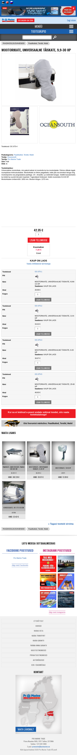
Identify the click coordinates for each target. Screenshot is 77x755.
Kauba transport (38, 635)
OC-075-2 (38, 306)
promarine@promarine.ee (41, 746)
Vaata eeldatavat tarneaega (38, 264)
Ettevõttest (38, 621)
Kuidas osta (38, 631)
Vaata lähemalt (26, 729)
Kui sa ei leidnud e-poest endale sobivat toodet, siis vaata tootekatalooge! (38, 413)
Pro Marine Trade (14, 159)
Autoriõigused (38, 660)
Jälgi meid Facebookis (20, 565)
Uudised (38, 626)
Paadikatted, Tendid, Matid (38, 43)
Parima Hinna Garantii (38, 645)
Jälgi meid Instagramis (57, 612)
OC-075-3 (38, 340)
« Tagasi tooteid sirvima (61, 524)
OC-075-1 (38, 272)
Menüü (38, 26)
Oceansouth (11, 157)
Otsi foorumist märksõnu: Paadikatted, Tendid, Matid (48, 423)
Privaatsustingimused (38, 655)
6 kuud (38, 253)
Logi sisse (71, 20)
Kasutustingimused (38, 650)
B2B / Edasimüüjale (38, 665)
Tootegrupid (38, 31)
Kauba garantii (38, 640)
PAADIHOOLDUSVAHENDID (14, 43)
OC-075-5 (38, 374)
